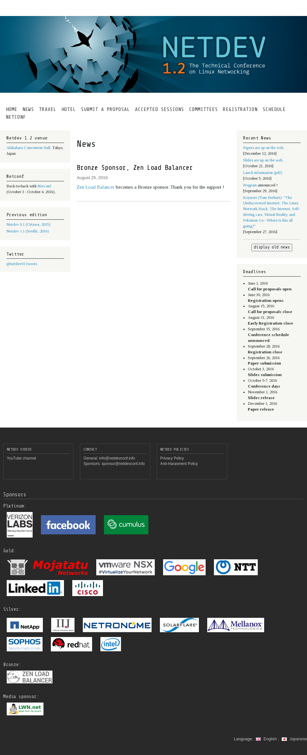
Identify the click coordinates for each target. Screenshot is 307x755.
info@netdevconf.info (117, 458)
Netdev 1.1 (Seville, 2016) (27, 231)
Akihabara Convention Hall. (29, 147)
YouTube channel (21, 458)
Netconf (44, 186)
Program (250, 185)
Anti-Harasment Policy (179, 463)
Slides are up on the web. (263, 160)
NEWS (28, 109)
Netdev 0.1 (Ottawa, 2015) (28, 224)
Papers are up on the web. (263, 147)
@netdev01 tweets (21, 264)
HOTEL (68, 109)
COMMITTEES (203, 109)
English (267, 739)
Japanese (294, 739)
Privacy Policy (172, 458)
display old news (272, 247)
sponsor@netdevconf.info (123, 463)
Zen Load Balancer (96, 187)
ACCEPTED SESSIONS (159, 109)
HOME (11, 109)
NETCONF (16, 117)
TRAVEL (47, 109)
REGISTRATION (240, 109)
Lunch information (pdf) (262, 172)
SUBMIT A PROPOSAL (105, 109)
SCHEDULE (274, 109)
